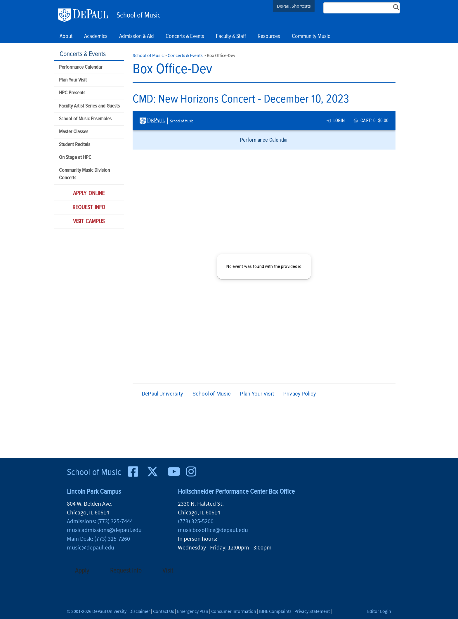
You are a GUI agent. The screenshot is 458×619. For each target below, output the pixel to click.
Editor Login (379, 611)
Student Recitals (74, 144)
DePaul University (86, 15)
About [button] (66, 36)
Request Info (88, 207)
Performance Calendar (80, 67)
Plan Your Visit (73, 80)
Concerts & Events (83, 54)
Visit (167, 570)
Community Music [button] (311, 36)
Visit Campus (89, 222)
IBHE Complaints (275, 611)
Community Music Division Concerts (84, 174)
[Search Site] (361, 7)
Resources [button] (269, 36)
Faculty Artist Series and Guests (89, 106)
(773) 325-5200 (196, 521)
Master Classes (73, 132)
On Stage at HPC (75, 157)
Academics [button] (95, 36)
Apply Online (89, 193)
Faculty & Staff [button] (231, 36)
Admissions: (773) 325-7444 (100, 521)
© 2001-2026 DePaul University (96, 611)
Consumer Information (233, 611)
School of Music (139, 15)
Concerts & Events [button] (185, 36)
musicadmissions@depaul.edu (104, 529)
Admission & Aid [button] (136, 36)
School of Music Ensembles (85, 119)
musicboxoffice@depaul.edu (213, 529)
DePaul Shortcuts (294, 6)
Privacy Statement (312, 611)
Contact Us (163, 611)
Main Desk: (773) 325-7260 (98, 538)
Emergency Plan (192, 611)
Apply (82, 570)
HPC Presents (72, 93)
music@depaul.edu (90, 547)
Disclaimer (139, 611)
